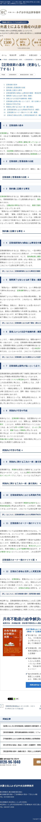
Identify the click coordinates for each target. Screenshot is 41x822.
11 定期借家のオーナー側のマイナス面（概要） (21, 112)
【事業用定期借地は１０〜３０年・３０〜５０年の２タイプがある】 (20, 707)
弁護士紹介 (33, 55)
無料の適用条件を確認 (24, 48)
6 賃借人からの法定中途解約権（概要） (18, 98)
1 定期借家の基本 (10, 85)
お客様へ (22, 55)
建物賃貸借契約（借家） (16, 59)
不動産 (5, 59)
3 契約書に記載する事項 (13, 90)
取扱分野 (13, 55)
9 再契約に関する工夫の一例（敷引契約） (19, 107)
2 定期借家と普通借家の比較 (14, 87)
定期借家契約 (29, 59)
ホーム (4, 55)
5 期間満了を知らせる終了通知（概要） (18, 96)
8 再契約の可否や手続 (12, 104)
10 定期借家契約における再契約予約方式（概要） (22, 109)
